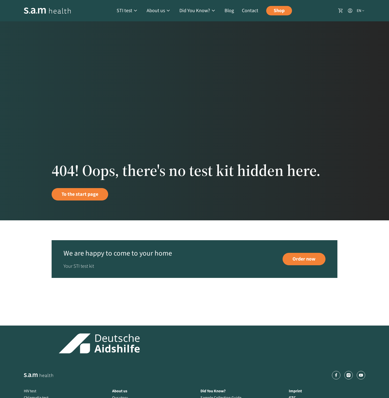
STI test (124, 10)
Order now (304, 259)
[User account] (350, 10)
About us (156, 10)
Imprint (295, 391)
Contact (250, 10)
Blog (229, 10)
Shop (279, 10)
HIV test (30, 391)
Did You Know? (194, 10)
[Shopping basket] (340, 10)
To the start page (80, 194)
